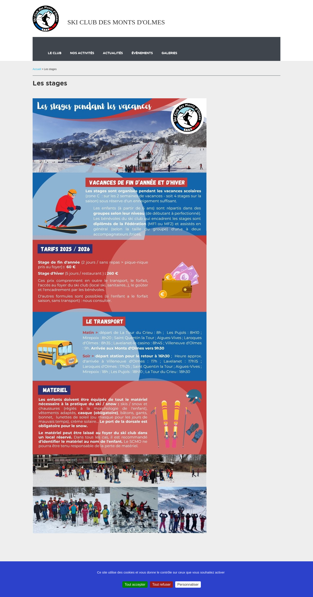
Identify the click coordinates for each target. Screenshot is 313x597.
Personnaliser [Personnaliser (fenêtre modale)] (188, 584)
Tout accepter (135, 584)
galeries (169, 53)
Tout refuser (161, 584)
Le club (54, 53)
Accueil (37, 69)
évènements (142, 53)
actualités (113, 53)
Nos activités (82, 53)
